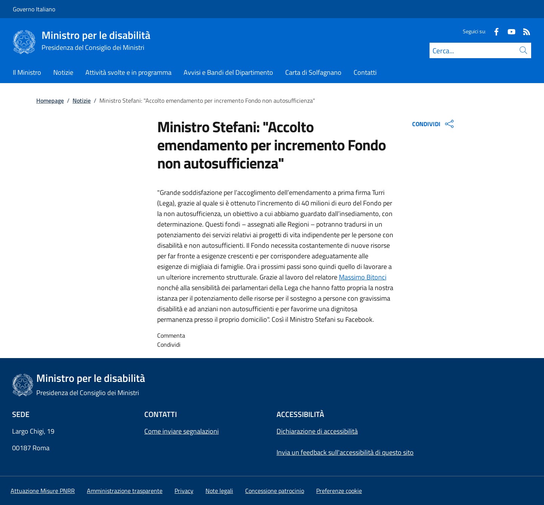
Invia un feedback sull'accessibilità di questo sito (345, 452)
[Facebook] (493, 31)
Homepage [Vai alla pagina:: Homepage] (50, 100)
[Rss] (523, 31)
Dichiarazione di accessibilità (317, 431)
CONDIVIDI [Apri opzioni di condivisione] (434, 124)
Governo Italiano (34, 9)
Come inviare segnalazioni (181, 431)
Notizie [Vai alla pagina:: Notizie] (82, 100)
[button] (339, 490)
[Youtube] (508, 31)
